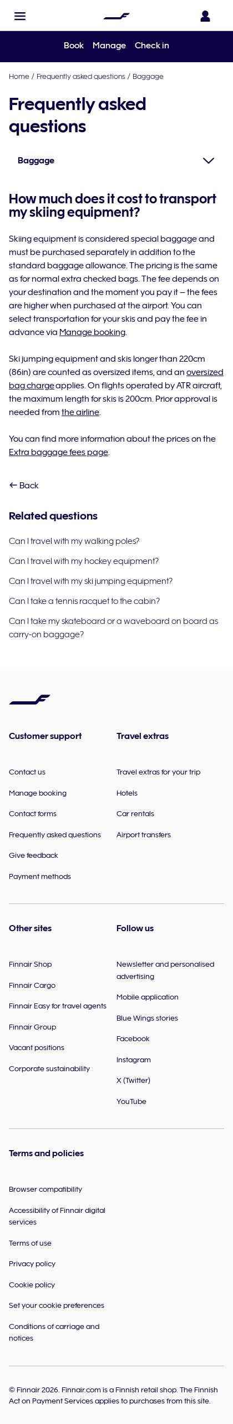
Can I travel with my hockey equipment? (84, 561)
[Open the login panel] (207, 16)
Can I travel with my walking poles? (74, 541)
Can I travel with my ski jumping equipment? (91, 581)
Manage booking (92, 332)
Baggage (148, 76)
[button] (20, 16)
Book (74, 46)
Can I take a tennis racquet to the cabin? (84, 601)
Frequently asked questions (81, 76)
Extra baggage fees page (58, 452)
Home (19, 76)
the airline (80, 412)
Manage (109, 46)
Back (24, 486)
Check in (152, 46)
